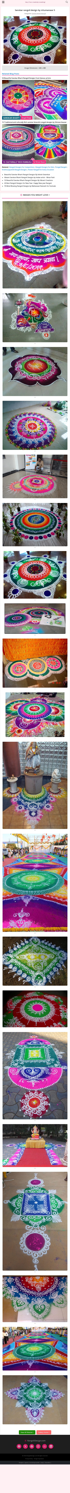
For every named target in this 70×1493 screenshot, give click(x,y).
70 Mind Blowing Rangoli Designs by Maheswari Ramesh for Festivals (30, 186)
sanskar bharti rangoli (39, 13)
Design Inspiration (39, 1458)
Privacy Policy (29, 1458)
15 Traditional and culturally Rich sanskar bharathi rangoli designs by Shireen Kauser (34, 142)
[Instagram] (38, 1446)
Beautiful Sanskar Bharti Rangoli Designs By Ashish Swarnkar (27, 175)
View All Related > (27, 1432)
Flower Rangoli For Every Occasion (41, 170)
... (35, 289)
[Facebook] (19, 1446)
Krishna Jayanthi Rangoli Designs (14, 170)
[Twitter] (25, 1446)
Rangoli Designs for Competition (21, 167)
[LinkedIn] (51, 1446)
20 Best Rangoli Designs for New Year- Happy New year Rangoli (28, 183)
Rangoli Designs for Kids (45, 167)
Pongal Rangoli (60, 167)
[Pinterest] (31, 1446)
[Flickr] (44, 1446)
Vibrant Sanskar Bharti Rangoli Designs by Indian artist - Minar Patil (29, 177)
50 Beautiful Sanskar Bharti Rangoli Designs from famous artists (34, 98)
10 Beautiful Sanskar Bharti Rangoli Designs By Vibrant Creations (28, 180)
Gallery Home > (44, 1432)
